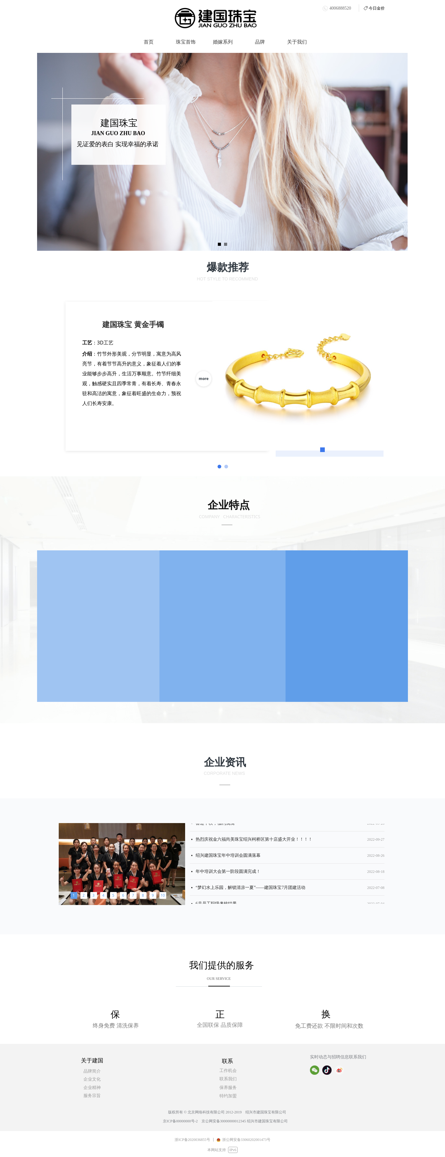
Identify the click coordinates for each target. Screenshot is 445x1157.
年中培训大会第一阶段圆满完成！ (228, 873)
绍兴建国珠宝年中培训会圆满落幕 (228, 857)
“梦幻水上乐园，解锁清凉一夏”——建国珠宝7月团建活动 (250, 889)
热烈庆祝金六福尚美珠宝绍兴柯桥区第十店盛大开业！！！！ (254, 841)
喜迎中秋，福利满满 (215, 825)
